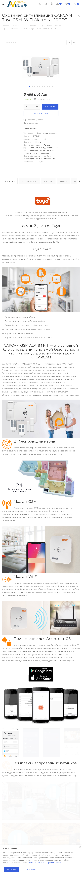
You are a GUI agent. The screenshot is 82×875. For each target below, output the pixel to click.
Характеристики (29, 181)
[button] (30, 87)
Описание (9, 181)
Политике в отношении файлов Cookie (44, 863)
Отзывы (63, 181)
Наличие (48, 181)
